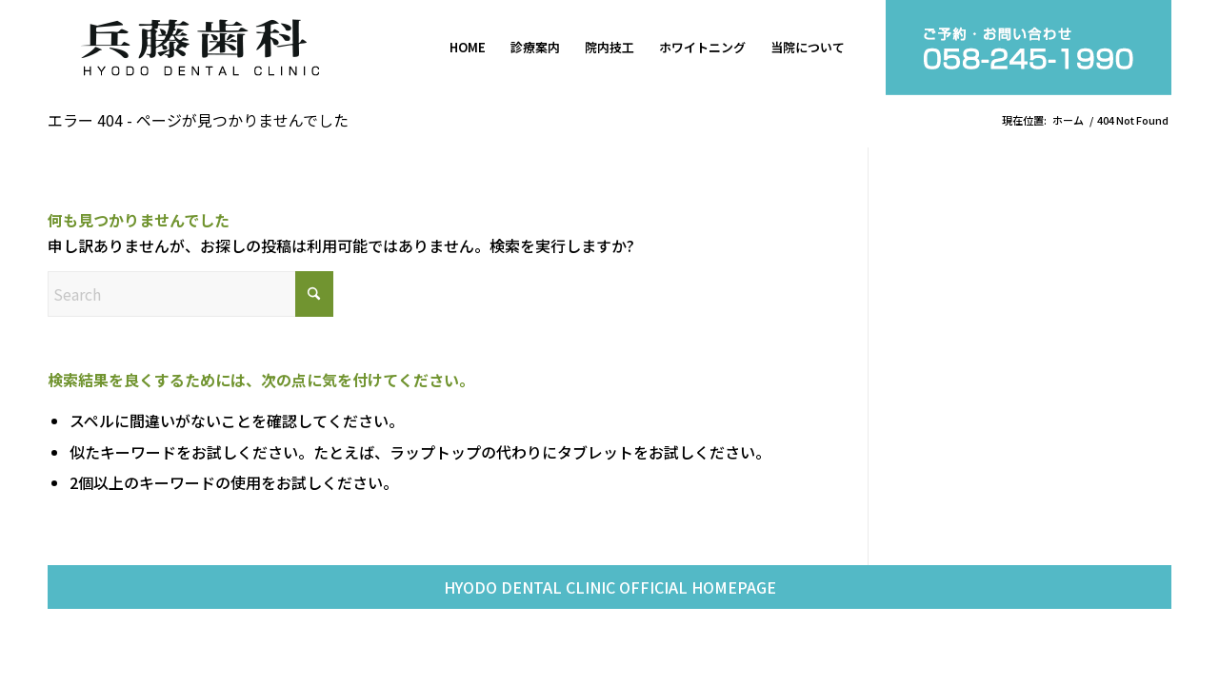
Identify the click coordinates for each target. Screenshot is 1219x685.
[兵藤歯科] (200, 47)
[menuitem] (467, 47)
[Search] (190, 294)
